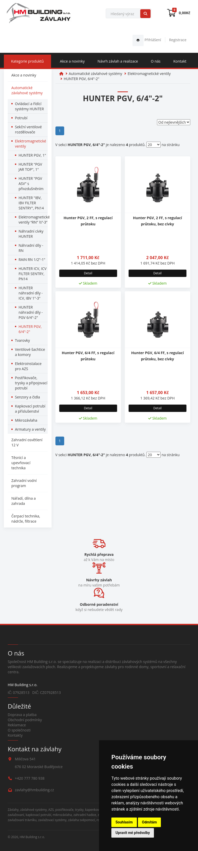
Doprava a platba (22, 714)
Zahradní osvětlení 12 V (27, 442)
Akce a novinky (72, 61)
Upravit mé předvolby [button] (133, 833)
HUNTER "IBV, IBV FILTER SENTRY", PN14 (31, 202)
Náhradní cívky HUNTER (31, 234)
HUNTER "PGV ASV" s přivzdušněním (31, 183)
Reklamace (17, 724)
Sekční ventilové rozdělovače (28, 129)
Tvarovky (22, 340)
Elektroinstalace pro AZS (28, 366)
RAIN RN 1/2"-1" (32, 259)
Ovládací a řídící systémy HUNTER (29, 106)
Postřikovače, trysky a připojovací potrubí (31, 382)
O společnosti (19, 730)
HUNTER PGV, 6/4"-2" (30, 329)
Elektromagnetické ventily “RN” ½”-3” (33, 220)
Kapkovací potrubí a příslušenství (30, 409)
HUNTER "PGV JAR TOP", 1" (30, 167)
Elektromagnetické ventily (30, 144)
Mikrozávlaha (26, 420)
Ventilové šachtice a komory (30, 352)
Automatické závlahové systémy (27, 90)
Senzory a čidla (27, 397)
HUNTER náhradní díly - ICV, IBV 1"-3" (31, 293)
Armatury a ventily (30, 429)
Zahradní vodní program (24, 483)
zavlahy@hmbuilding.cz (34, 789)
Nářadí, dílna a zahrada (23, 501)
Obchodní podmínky (25, 719)
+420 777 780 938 (30, 778)
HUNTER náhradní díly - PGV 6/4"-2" (31, 312)
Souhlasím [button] (124, 822)
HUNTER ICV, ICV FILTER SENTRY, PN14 (32, 273)
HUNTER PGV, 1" (32, 155)
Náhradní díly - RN (31, 248)
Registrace (177, 39)
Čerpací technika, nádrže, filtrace (25, 519)
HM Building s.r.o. (32, 837)
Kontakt (179, 61)
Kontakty (15, 735)
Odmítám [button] (149, 822)
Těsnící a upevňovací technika (20, 462)
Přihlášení (147, 39)
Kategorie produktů (27, 61)
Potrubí (21, 117)
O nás (156, 61)
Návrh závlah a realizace (117, 61)
